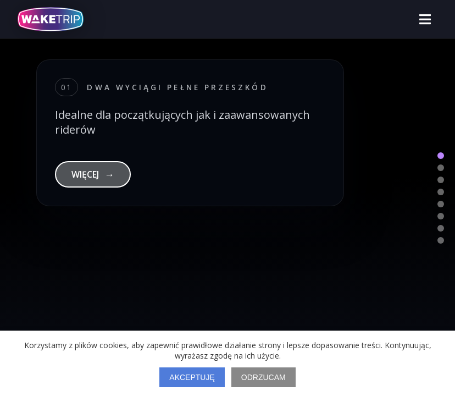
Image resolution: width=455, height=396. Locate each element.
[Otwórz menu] (425, 19)
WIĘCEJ (92, 174)
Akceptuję (191, 377)
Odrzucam (263, 377)
